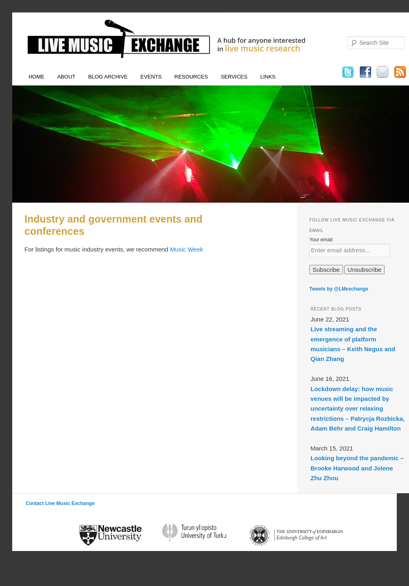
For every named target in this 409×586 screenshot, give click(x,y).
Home (36, 77)
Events (151, 77)
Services (234, 77)
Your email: (321, 240)
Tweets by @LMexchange (338, 289)
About (66, 77)
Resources (191, 77)
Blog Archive (108, 77)
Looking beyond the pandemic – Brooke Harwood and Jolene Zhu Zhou (357, 468)
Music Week (186, 249)
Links (268, 77)
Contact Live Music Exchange (60, 503)
